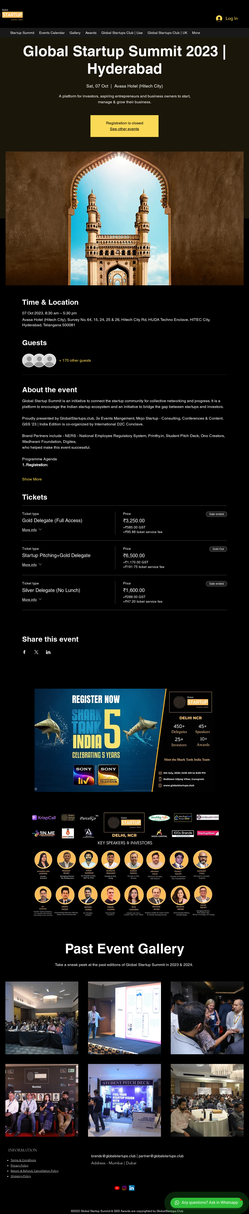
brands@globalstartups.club (113, 1156)
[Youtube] (117, 1188)
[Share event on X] (36, 652)
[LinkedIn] (131, 1188)
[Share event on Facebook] (24, 652)
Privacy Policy (19, 1165)
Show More (32, 479)
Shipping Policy (21, 1176)
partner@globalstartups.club (161, 1156)
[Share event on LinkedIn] (48, 652)
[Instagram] (124, 1188)
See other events (124, 129)
